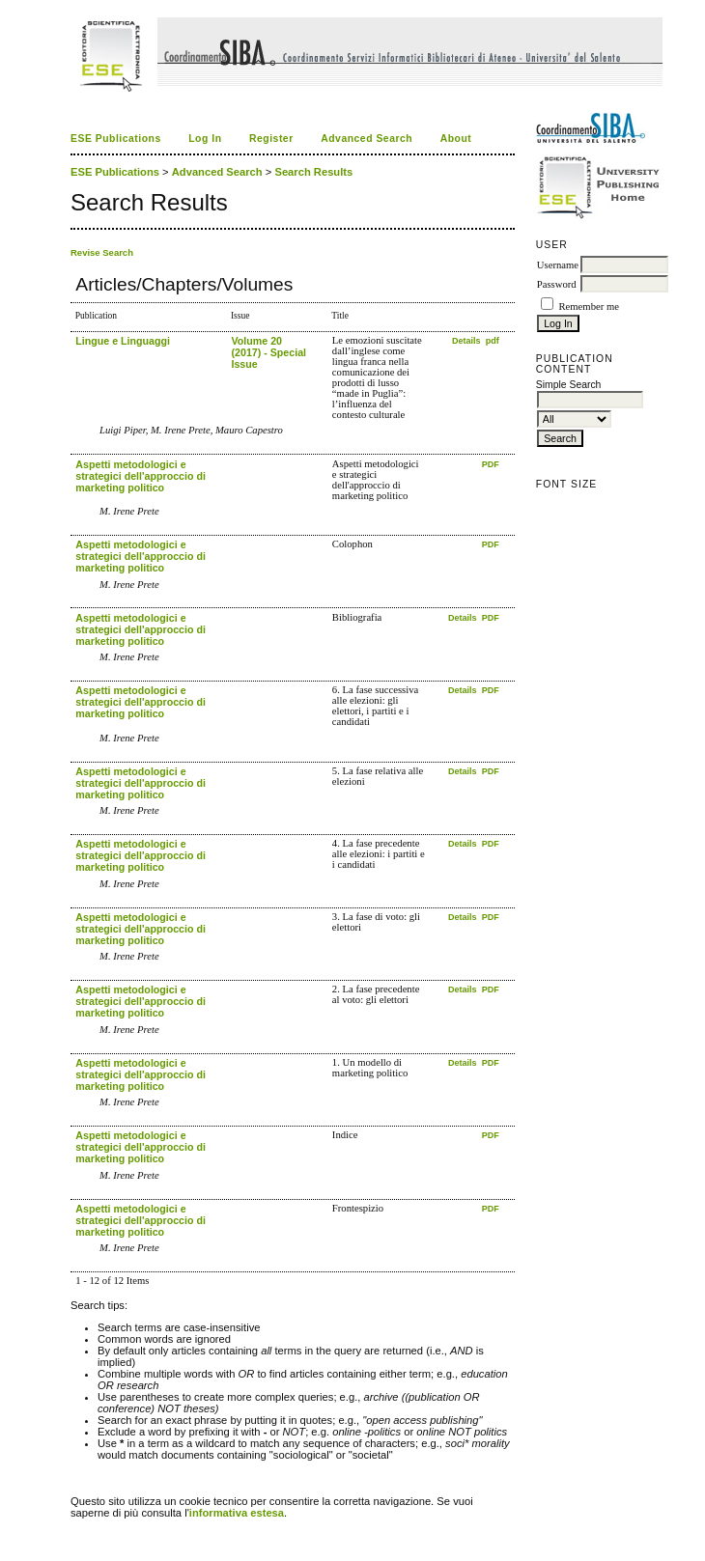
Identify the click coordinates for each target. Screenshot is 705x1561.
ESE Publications (115, 138)
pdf (492, 341)
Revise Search (101, 252)
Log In (204, 138)
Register (271, 138)
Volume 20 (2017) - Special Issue (268, 352)
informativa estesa (236, 1513)
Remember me (588, 306)
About (456, 138)
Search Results (313, 172)
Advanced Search (366, 138)
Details (467, 341)
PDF (490, 464)
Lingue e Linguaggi (122, 341)
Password (557, 284)
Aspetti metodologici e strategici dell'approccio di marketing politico (140, 476)
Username (557, 265)
